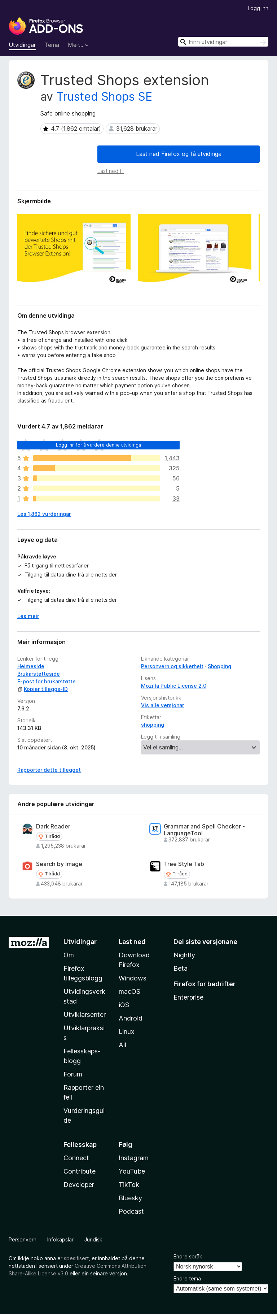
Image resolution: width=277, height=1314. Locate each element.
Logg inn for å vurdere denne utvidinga (98, 445)
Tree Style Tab (184, 864)
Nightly (184, 955)
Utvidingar (22, 44)
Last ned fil (110, 171)
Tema (51, 44)
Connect (76, 1158)
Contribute (79, 1171)
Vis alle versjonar (162, 705)
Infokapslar (60, 1239)
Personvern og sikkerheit (172, 666)
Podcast (131, 1211)
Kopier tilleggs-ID (42, 689)
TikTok (129, 1184)
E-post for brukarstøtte (46, 681)
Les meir (28, 616)
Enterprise (188, 997)
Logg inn (258, 8)
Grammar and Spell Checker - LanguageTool (204, 830)
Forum (72, 1074)
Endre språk (187, 1256)
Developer (78, 1184)
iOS (124, 1005)
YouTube (132, 1171)
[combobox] (223, 42)
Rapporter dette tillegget (49, 770)
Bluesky (130, 1198)
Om (68, 955)
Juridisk (93, 1239)
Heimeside (30, 666)
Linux (127, 1031)
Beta (180, 968)
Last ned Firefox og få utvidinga (178, 153)
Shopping (219, 666)
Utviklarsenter (84, 1014)
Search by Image (59, 864)
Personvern (22, 1239)
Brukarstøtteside (38, 674)
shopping (152, 725)
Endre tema (187, 1278)
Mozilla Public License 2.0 (173, 686)
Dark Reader (53, 826)
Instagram (134, 1158)
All (122, 1045)
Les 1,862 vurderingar (44, 514)
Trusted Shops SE (104, 97)
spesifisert (76, 1258)
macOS (129, 991)
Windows (132, 978)
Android (130, 1018)
